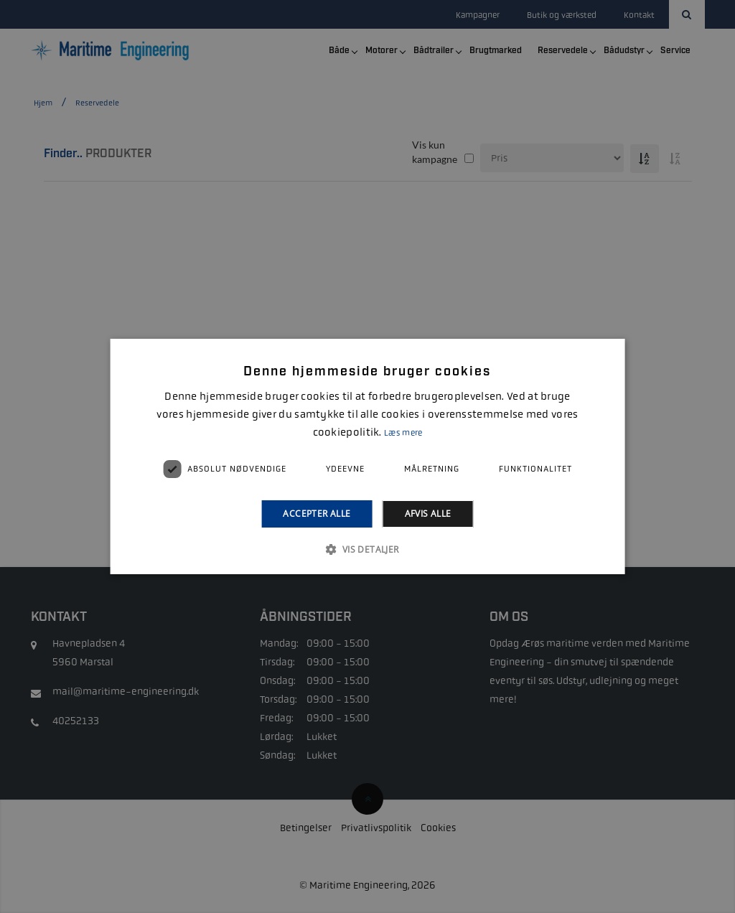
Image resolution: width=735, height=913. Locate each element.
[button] (367, 549)
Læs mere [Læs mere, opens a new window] (403, 433)
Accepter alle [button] (316, 513)
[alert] (367, 456)
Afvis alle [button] (428, 513)
